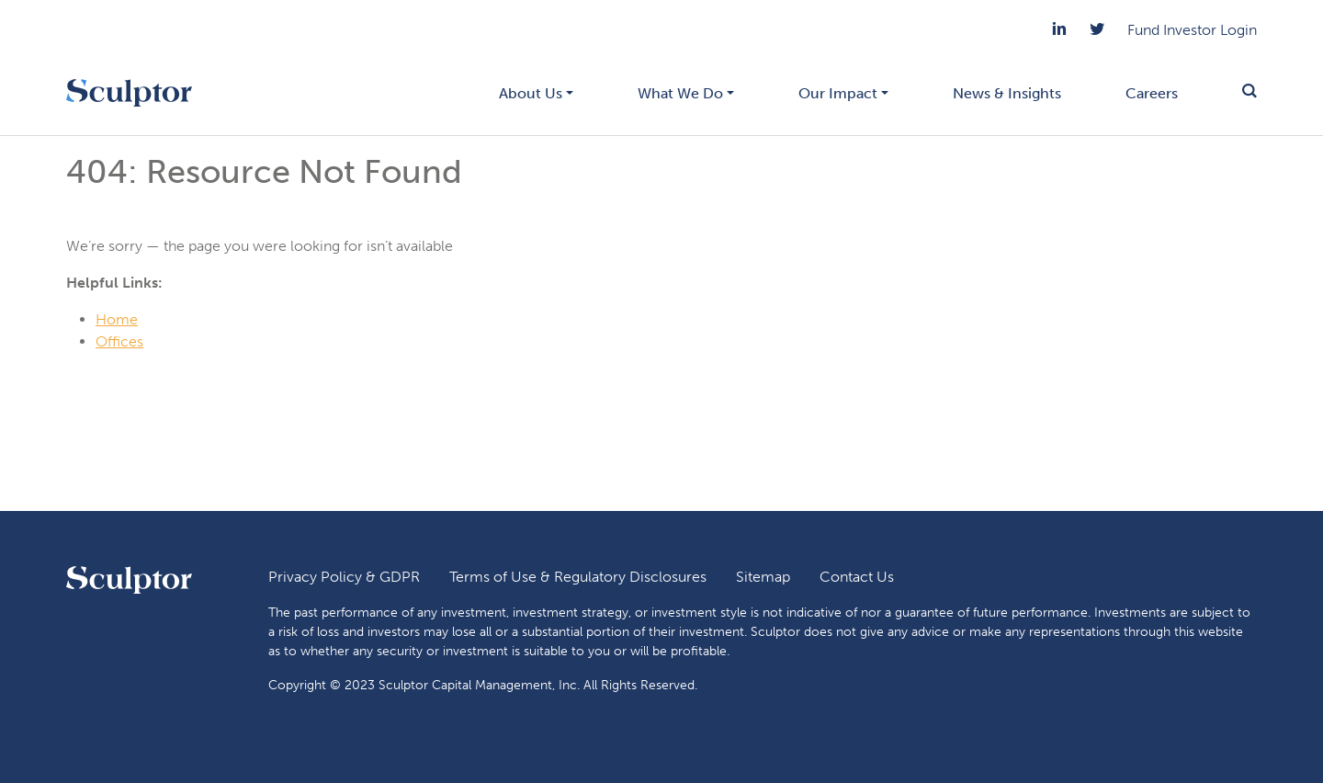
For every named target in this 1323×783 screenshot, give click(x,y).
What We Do (680, 93)
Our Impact (837, 93)
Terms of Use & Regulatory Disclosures (578, 576)
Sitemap (763, 576)
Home (117, 319)
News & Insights (1007, 93)
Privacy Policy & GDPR (344, 576)
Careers (1151, 93)
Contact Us (857, 576)
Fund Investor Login (1192, 30)
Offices (119, 341)
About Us (530, 93)
